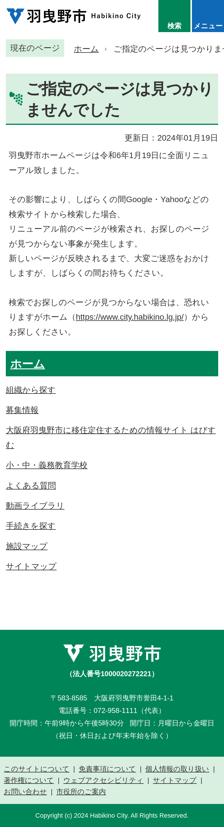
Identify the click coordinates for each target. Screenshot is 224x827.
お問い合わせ (25, 791)
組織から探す (31, 389)
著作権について (29, 780)
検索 (174, 26)
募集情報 (22, 410)
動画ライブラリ (35, 505)
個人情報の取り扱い (177, 768)
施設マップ (27, 546)
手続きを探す (31, 525)
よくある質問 (31, 485)
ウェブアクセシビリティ (103, 780)
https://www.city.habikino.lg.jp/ (130, 316)
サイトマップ (31, 566)
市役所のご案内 (81, 791)
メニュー (208, 26)
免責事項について (107, 768)
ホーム (86, 48)
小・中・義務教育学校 (47, 465)
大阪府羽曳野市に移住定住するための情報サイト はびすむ (111, 437)
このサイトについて (36, 768)
